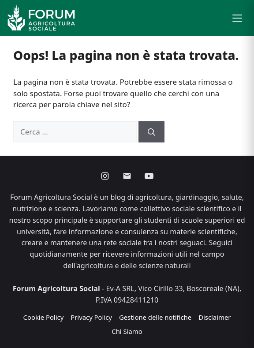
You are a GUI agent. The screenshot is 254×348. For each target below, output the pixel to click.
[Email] (127, 176)
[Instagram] (105, 176)
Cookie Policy (43, 317)
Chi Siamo (127, 331)
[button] (237, 18)
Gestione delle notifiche (155, 317)
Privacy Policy (91, 317)
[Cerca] (151, 131)
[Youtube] (149, 176)
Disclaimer (214, 317)
